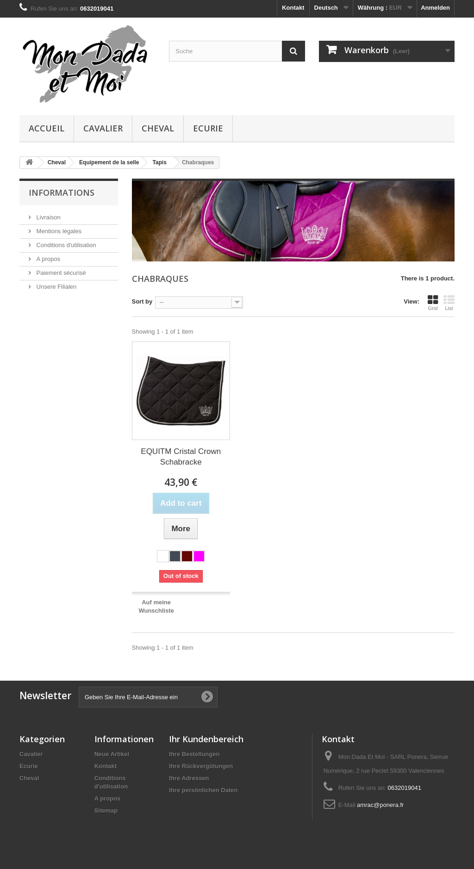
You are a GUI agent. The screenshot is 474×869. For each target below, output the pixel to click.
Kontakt (293, 7)
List (449, 302)
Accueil (46, 128)
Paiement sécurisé (60, 272)
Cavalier (103, 128)
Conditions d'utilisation (65, 245)
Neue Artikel (111, 754)
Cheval (158, 128)
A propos (47, 258)
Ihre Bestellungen (194, 754)
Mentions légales (58, 231)
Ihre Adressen (189, 778)
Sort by (142, 301)
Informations (61, 192)
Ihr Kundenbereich (206, 739)
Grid (433, 302)
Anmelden (435, 7)
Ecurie (208, 128)
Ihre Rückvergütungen (201, 766)
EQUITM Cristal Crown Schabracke (181, 456)
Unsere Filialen (55, 286)
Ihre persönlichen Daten (203, 790)
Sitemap (106, 810)
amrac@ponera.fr (380, 804)
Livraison (48, 217)
